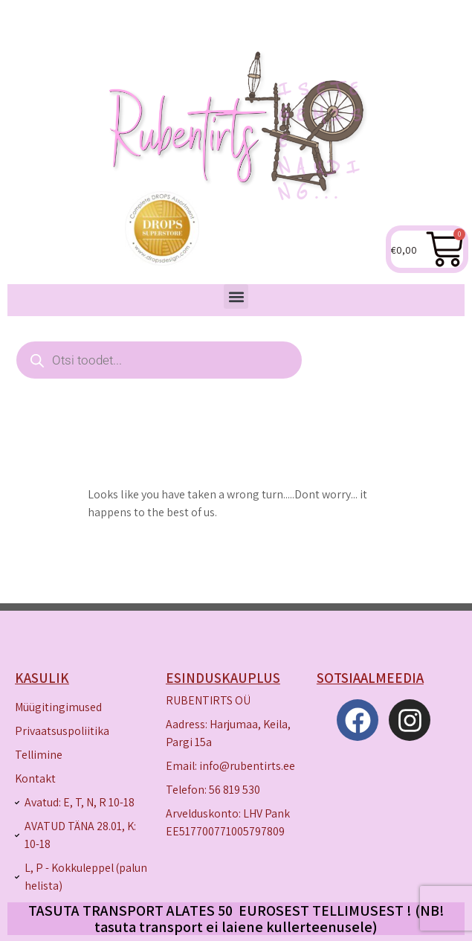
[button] (236, 296)
